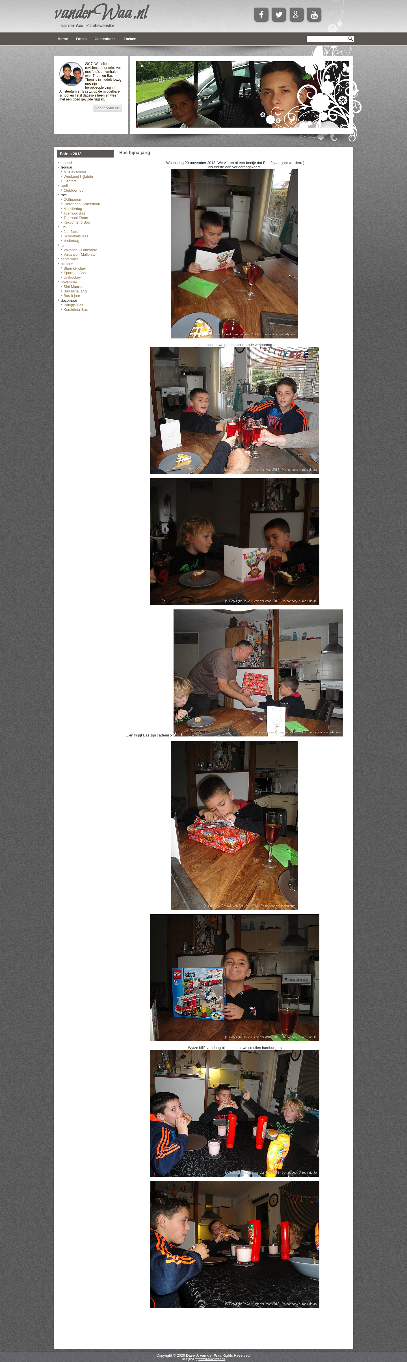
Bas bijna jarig (75, 291)
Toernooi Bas (74, 213)
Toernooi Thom (76, 218)
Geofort (70, 181)
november (69, 282)
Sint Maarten (74, 287)
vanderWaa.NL (108, 108)
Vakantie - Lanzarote (80, 250)
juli (63, 245)
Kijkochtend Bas (77, 222)
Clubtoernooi (74, 190)
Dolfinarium (73, 199)
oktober (67, 264)
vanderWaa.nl (100, 14)
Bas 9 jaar (72, 296)
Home (63, 39)
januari (66, 163)
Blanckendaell (75, 268)
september (69, 259)
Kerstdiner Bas (76, 309)
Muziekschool (75, 172)
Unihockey (72, 277)
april (64, 185)
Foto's (81, 39)
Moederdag (73, 209)
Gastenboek (105, 39)
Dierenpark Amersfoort (82, 204)
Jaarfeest (71, 231)
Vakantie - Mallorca (79, 254)
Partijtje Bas (73, 305)
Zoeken (130, 39)
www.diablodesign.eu (211, 1359)
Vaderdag (71, 241)
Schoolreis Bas (76, 236)
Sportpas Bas (75, 273)
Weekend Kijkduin (78, 176)
